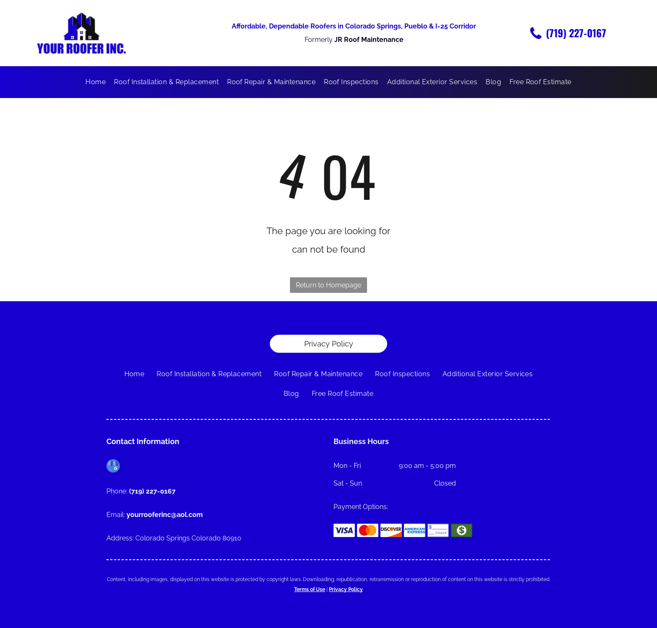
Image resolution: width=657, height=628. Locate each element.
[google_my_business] (113, 467)
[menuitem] (95, 82)
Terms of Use (309, 589)
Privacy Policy (346, 589)
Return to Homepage (328, 285)
